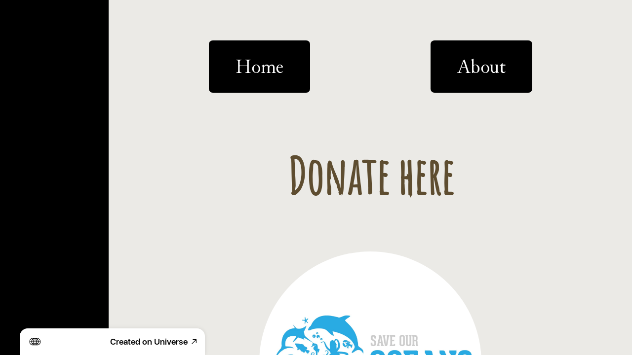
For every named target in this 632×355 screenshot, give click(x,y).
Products (34, 138)
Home (25, 24)
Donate (28, 167)
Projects (31, 52)
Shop (23, 110)
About (25, 81)
